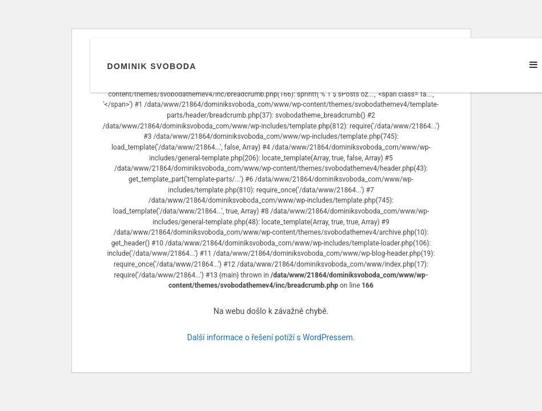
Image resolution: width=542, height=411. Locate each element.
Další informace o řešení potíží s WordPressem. (271, 337)
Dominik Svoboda (151, 66)
